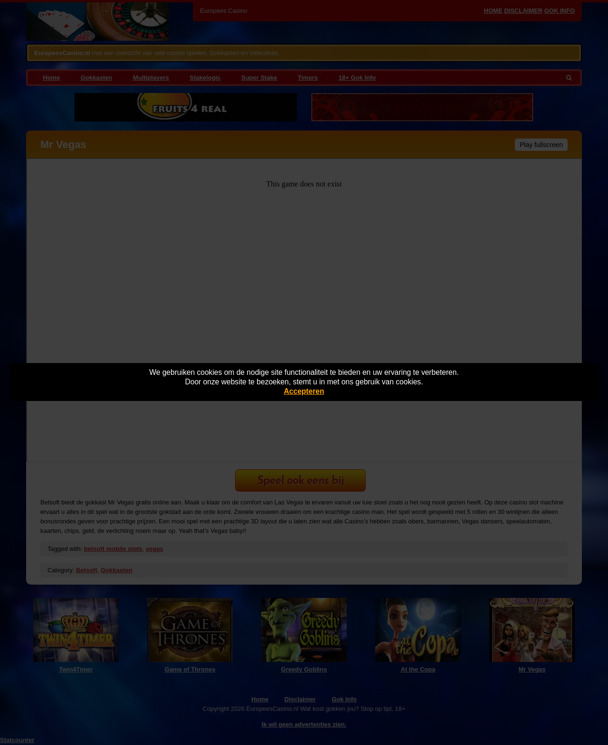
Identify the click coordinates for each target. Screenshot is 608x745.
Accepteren (304, 391)
